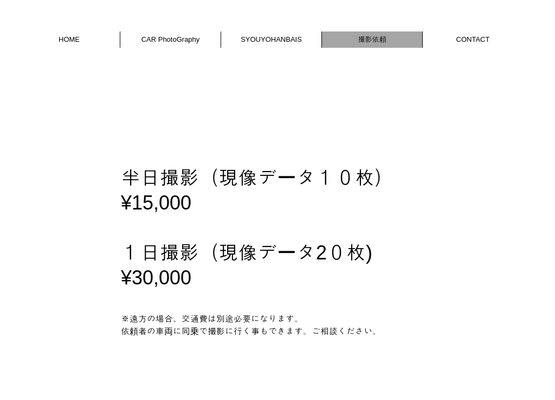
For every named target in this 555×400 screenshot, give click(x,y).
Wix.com (405, 361)
